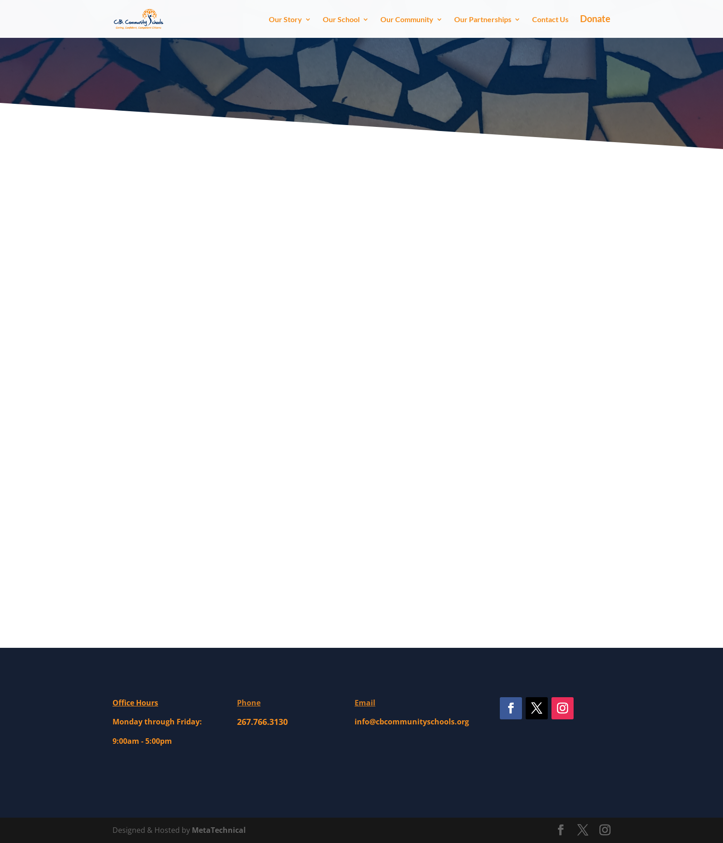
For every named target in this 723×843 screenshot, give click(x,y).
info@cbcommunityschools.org (412, 722)
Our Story (285, 20)
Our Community (406, 20)
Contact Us (550, 20)
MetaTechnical (219, 830)
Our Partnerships (482, 20)
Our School (341, 20)
